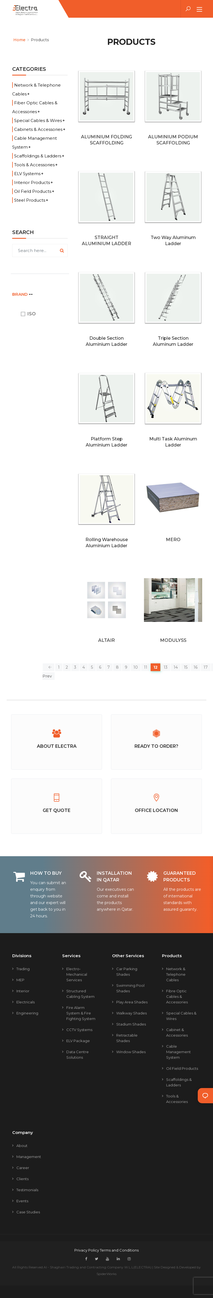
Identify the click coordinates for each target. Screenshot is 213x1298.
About (21, 1145)
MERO (173, 539)
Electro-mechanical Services (76, 974)
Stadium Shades (131, 1024)
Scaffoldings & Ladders (37, 156)
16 (195, 667)
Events (22, 1201)
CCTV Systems (79, 1029)
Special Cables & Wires (38, 120)
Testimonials (27, 1190)
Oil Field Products (32, 191)
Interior (22, 991)
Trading (23, 969)
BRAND (20, 294)
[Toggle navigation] (199, 9)
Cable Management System (178, 1052)
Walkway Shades (131, 1013)
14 (176, 667)
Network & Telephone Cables (176, 974)
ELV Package (78, 1041)
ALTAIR (106, 640)
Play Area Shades (132, 1002)
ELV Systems (27, 173)
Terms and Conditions (119, 1250)
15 (185, 667)
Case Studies (28, 1212)
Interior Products (32, 182)
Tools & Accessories (34, 164)
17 (206, 667)
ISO (31, 313)
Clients (22, 1179)
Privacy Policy (87, 1250)
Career (22, 1167)
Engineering (27, 1013)
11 (145, 667)
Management (28, 1156)
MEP (20, 980)
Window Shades (131, 1052)
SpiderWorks (106, 1274)
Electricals (25, 1002)
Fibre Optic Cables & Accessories (177, 996)
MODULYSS (173, 640)
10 (135, 667)
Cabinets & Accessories (38, 129)
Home (19, 39)
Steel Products (29, 200)
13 (166, 667)
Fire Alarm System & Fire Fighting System (80, 1013)
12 (155, 667)
